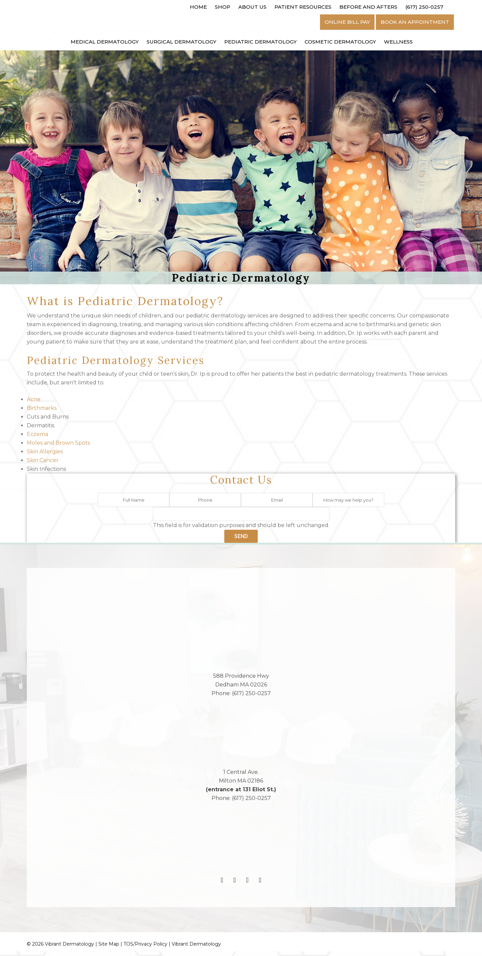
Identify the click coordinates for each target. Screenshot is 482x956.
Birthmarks (42, 408)
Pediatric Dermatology (260, 42)
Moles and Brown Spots (58, 443)
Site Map (108, 949)
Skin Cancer (43, 460)
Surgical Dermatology (181, 42)
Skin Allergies (45, 452)
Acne (34, 399)
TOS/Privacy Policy (145, 949)
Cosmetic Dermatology (340, 42)
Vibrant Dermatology (196, 949)
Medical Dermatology (105, 42)
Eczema (37, 434)
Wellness (398, 42)
